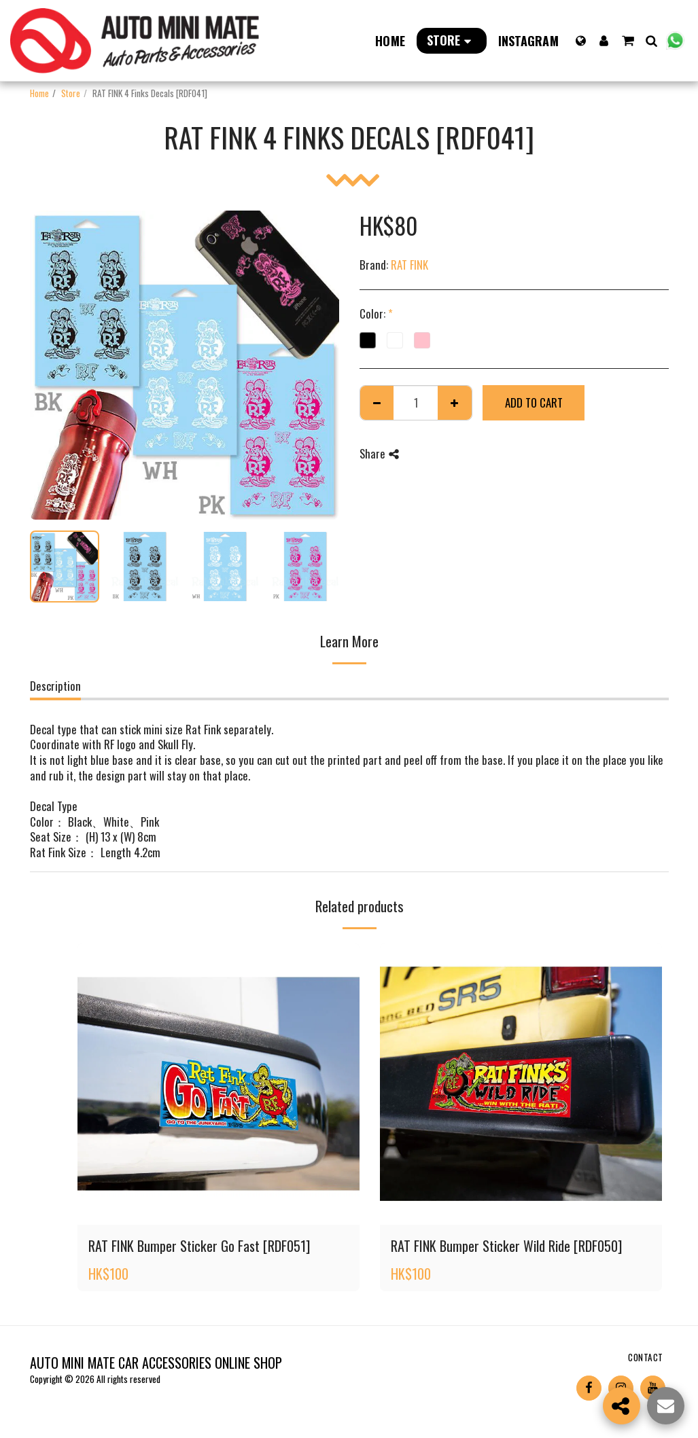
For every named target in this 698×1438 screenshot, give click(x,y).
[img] (218, 1084)
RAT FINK (409, 264)
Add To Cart (534, 402)
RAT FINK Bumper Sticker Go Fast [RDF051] (199, 1246)
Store (70, 93)
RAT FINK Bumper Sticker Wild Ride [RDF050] (506, 1246)
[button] (628, 41)
